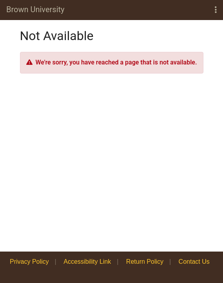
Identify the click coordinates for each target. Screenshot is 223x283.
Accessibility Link (87, 261)
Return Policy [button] (144, 261)
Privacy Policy (29, 261)
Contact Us (194, 261)
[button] (216, 10)
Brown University (35, 9)
